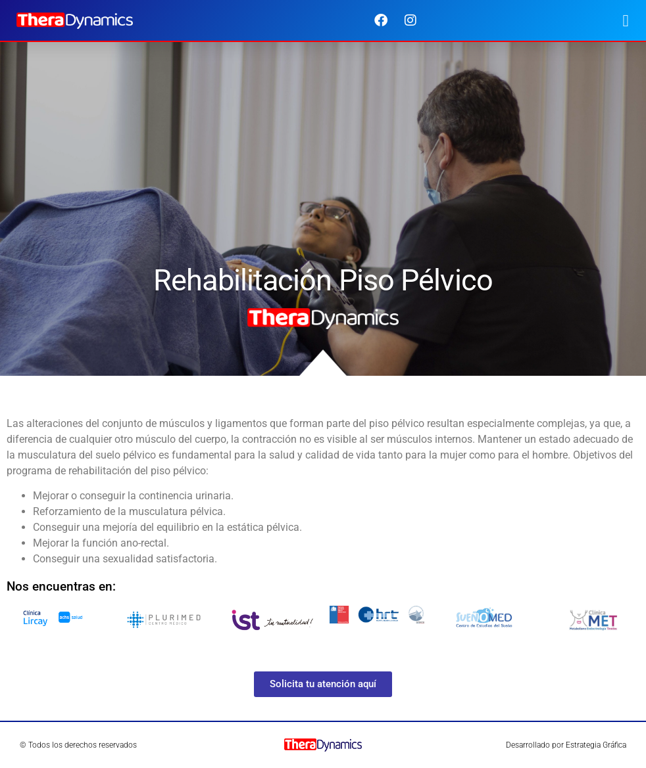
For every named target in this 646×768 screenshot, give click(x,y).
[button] (625, 20)
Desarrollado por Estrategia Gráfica (566, 745)
